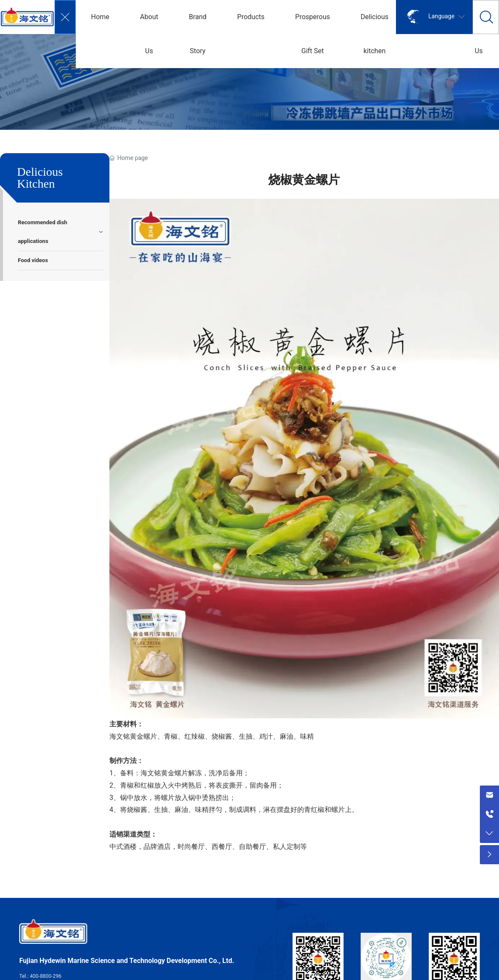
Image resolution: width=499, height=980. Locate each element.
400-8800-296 (45, 976)
